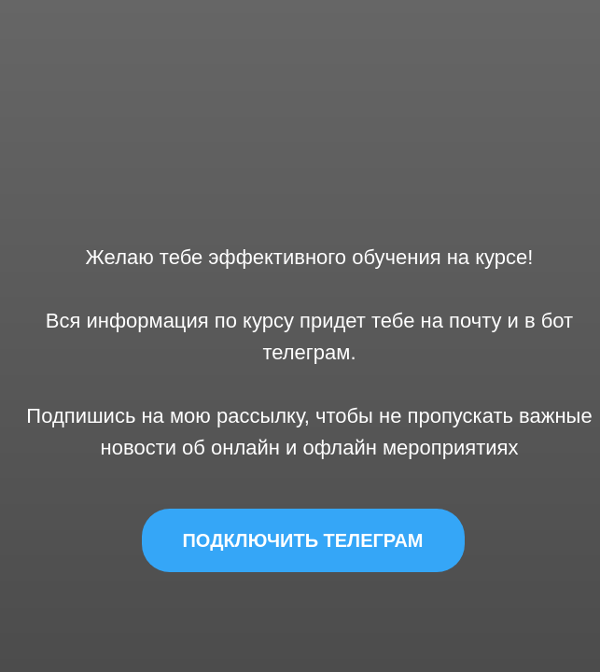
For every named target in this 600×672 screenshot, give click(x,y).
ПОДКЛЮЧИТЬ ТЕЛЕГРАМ (302, 540)
